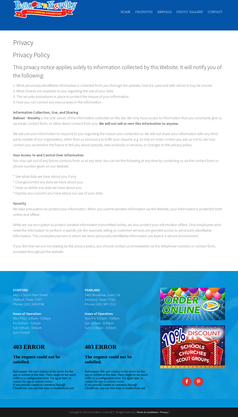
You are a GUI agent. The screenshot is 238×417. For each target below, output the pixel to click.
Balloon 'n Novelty (46, 9)
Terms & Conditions (147, 412)
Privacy (164, 412)
